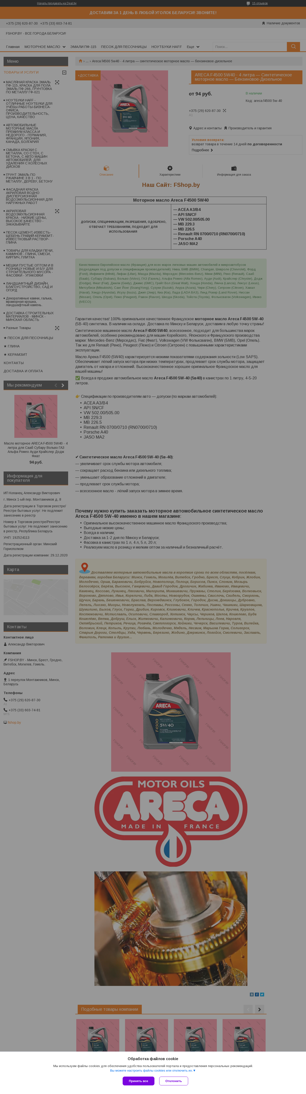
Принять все (138, 1081)
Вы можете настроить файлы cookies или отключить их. (151, 1070)
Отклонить (173, 1081)
